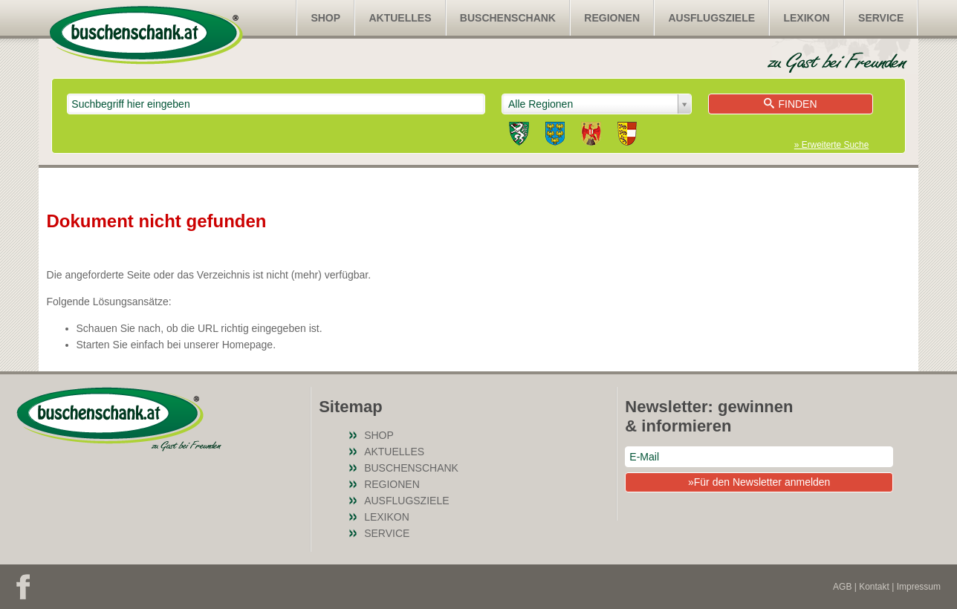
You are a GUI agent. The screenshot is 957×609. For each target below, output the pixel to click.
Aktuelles (400, 18)
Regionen (612, 18)
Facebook (23, 586)
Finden (790, 104)
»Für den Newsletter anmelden (759, 482)
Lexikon (806, 18)
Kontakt (874, 587)
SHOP (325, 18)
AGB (842, 587)
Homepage (247, 345)
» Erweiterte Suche (831, 145)
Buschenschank (508, 18)
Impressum (919, 587)
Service (881, 18)
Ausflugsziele (711, 18)
